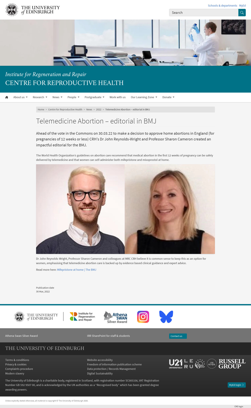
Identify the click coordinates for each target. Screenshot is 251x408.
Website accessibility (100, 360)
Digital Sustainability (100, 373)
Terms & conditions (17, 360)
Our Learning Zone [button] (143, 97)
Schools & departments (222, 5)
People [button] (72, 97)
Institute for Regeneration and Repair (45, 75)
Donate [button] (167, 97)
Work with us (118, 97)
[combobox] (204, 12)
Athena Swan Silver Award (21, 336)
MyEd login (236, 384)
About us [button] (19, 97)
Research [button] (39, 97)
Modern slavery (14, 373)
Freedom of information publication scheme (114, 364)
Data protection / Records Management (111, 369)
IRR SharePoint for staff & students (108, 336)
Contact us (178, 336)
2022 (98, 109)
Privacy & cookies (16, 364)
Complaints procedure (19, 369)
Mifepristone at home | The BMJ (76, 270)
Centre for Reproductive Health (65, 109)
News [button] (56, 97)
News (89, 109)
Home (41, 109)
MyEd (242, 5)
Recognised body (107, 385)
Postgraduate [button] (93, 97)
